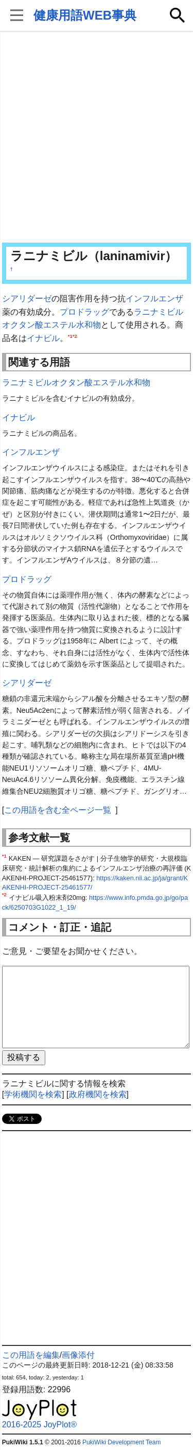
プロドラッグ (84, 312)
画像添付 (78, 1355)
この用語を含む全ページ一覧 (57, 810)
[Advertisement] (96, 137)
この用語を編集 (31, 1355)
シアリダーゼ (26, 298)
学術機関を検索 (33, 1094)
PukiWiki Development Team (121, 1442)
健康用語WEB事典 (84, 15)
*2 (75, 335)
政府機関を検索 (98, 1094)
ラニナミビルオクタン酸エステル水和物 (76, 382)
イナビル (43, 338)
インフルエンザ (154, 298)
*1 (70, 335)
